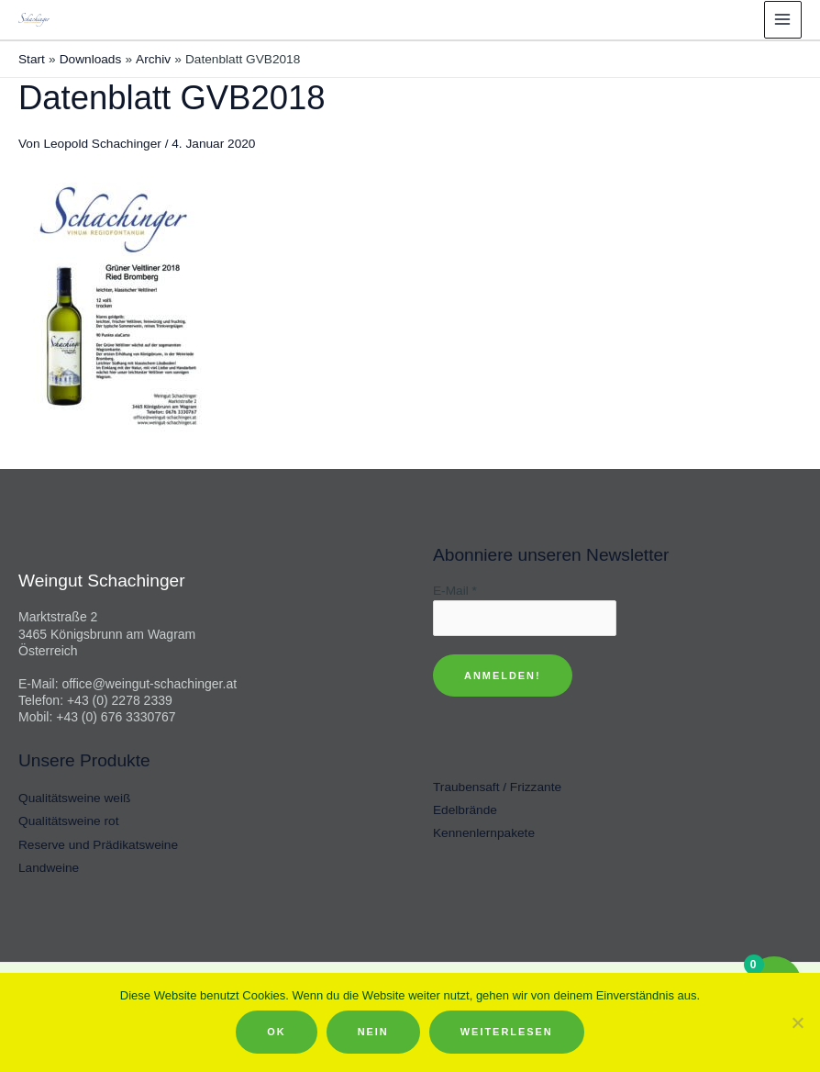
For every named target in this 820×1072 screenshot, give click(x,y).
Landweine (48, 867)
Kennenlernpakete (484, 832)
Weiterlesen (506, 1031)
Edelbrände (465, 809)
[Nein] (797, 1022)
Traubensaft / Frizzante (497, 786)
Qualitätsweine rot (68, 820)
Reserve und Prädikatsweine (98, 844)
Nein (373, 1031)
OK (276, 1031)
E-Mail (455, 589)
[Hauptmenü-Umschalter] (783, 19)
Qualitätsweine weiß (74, 797)
